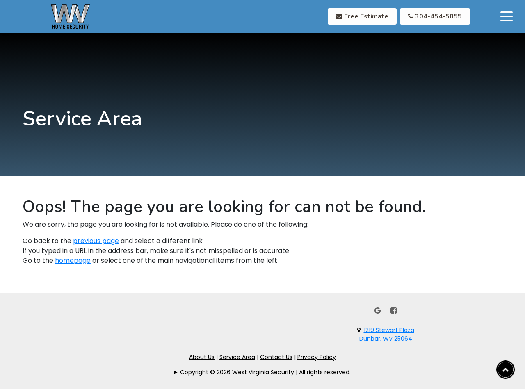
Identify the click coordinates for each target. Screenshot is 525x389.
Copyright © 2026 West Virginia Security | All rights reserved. (265, 372)
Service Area (237, 357)
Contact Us (276, 357)
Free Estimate (362, 16)
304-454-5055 (435, 16)
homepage (73, 260)
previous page (96, 241)
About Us (202, 357)
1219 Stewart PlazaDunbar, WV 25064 (386, 334)
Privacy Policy (316, 357)
